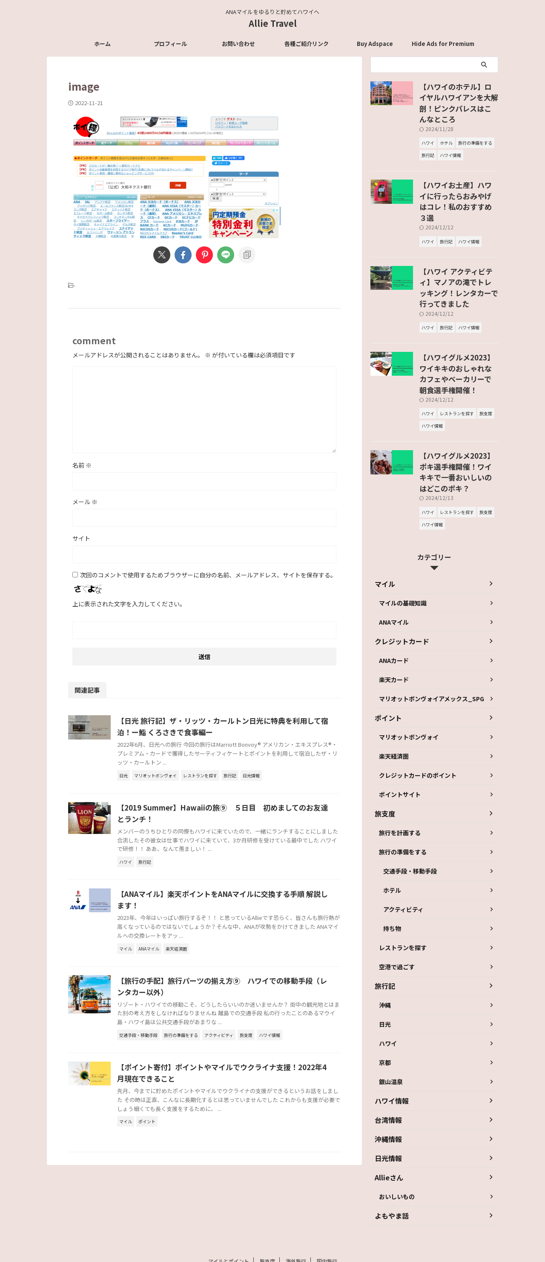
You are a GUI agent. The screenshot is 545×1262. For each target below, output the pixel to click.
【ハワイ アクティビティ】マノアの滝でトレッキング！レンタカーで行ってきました (458, 251)
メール (85, 501)
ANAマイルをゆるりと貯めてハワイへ (272, 1222)
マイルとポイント (228, 1205)
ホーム (102, 44)
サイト (81, 538)
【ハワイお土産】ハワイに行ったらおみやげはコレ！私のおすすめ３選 (458, 179)
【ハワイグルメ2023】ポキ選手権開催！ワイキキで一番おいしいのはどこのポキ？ (458, 405)
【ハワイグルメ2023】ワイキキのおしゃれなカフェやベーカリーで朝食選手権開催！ (458, 322)
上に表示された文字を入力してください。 (129, 604)
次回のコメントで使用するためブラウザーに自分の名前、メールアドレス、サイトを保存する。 (208, 575)
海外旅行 (296, 1205)
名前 (82, 465)
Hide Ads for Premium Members (443, 46)
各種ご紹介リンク (306, 44)
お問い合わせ (238, 44)
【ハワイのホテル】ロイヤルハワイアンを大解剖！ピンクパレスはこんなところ (458, 95)
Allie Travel (273, 23)
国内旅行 (327, 1205)
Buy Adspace (375, 44)
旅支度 (267, 1205)
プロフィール (170, 44)
